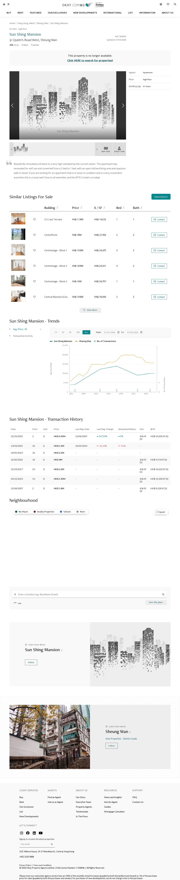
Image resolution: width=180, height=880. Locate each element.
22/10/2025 (17, 434)
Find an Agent (54, 795)
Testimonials (82, 809)
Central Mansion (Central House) (56, 294)
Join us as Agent (55, 799)
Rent (21, 799)
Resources (110, 788)
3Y (63, 330)
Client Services (28, 788)
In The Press (82, 814)
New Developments (29, 814)
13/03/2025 (17, 443)
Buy (21, 795)
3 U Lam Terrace (53, 217)
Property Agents (84, 804)
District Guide (130, 736)
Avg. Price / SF (20, 327)
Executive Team (83, 799)
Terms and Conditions (42, 863)
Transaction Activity (23, 333)
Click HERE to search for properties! (90, 58)
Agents (52, 788)
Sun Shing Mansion (59, 23)
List (21, 809)
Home (12, 23)
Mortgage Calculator (114, 809)
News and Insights (113, 795)
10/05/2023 (17, 450)
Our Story (80, 795)
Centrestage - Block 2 (55, 263)
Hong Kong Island (26, 23)
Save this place (156, 599)
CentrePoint (50, 232)
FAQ (134, 795)
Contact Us (137, 799)
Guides (107, 804)
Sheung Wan (42, 23)
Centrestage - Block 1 (55, 248)
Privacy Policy (25, 863)
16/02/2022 (17, 457)
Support (137, 788)
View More (90, 307)
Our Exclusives (26, 804)
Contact (159, 217)
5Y (70, 330)
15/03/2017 (17, 467)
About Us (81, 788)
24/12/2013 (17, 476)
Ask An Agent (110, 799)
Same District (161, 194)
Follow (31, 660)
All (86, 330)
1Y (56, 330)
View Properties (114, 736)
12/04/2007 (17, 486)
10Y (78, 330)
